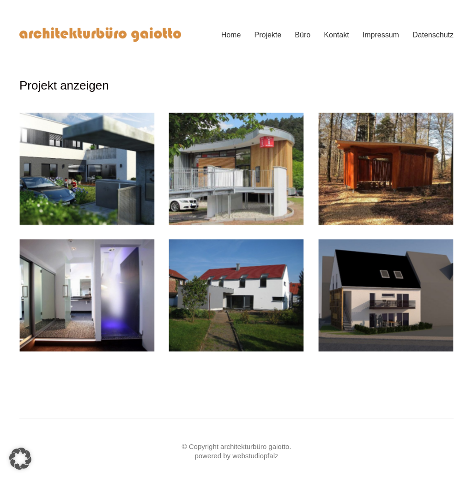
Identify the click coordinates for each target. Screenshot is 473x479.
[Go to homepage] (100, 35)
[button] (20, 458)
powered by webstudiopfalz (237, 456)
